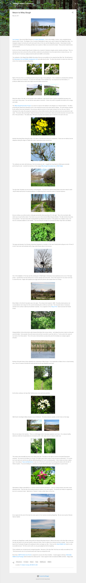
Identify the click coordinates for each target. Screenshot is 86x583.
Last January (16, 39)
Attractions (19, 562)
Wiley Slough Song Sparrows (48, 166)
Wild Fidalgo (60, 166)
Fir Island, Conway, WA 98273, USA (29, 565)
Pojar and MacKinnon (27, 462)
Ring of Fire (54, 306)
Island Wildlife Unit (61, 544)
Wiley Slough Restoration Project (23, 105)
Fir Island (26, 562)
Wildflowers (43, 562)
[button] (72, 13)
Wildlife (49, 562)
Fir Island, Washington (39, 39)
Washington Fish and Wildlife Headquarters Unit (26, 59)
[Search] (76, 4)
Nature (31, 562)
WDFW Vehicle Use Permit (24, 555)
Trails (36, 562)
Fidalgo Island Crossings (23, 4)
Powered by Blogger (43, 576)
